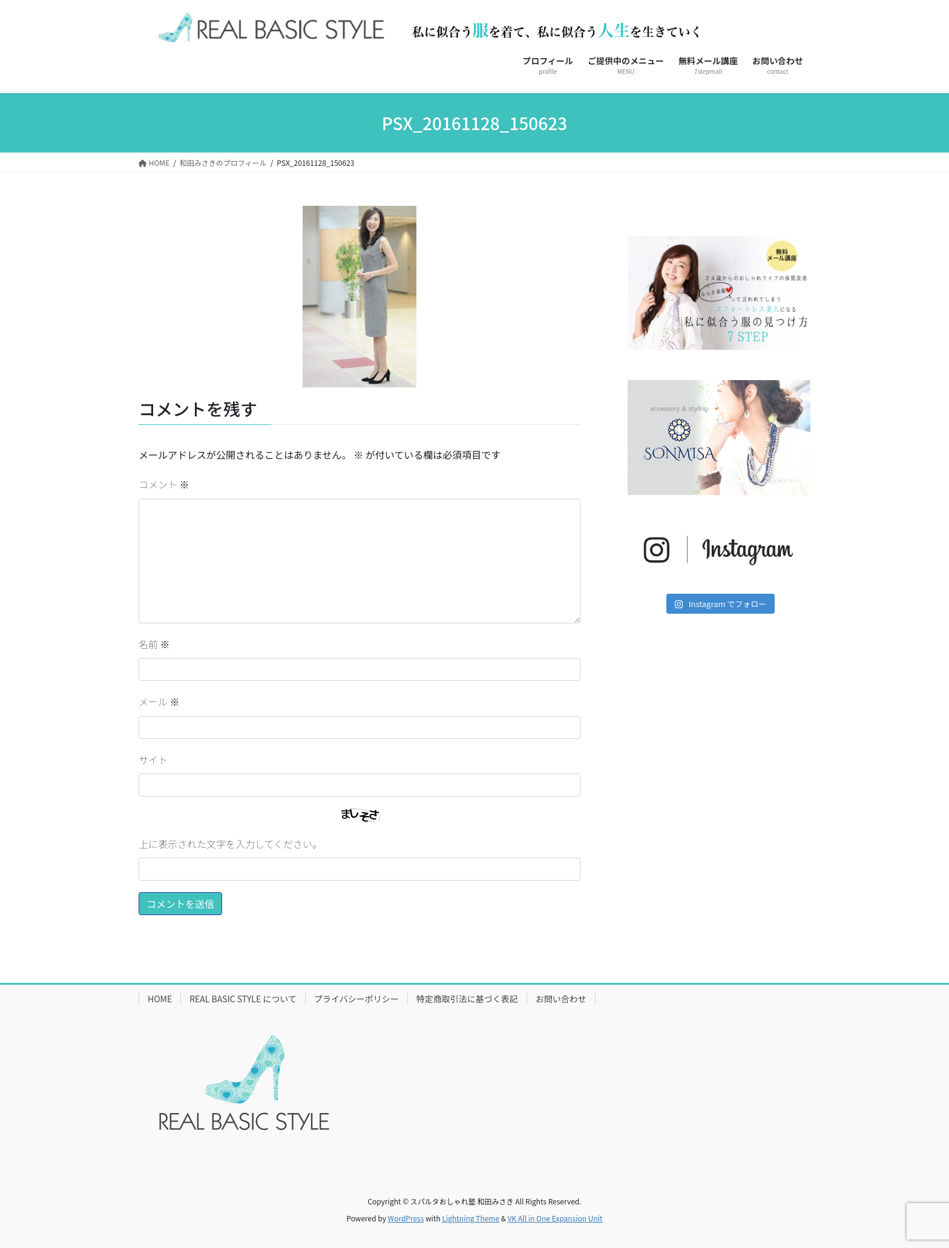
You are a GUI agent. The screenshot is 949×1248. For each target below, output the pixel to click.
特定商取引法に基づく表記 (467, 999)
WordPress (406, 1218)
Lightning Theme (470, 1218)
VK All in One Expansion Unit (555, 1218)
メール (159, 701)
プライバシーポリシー (356, 999)
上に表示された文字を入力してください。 (230, 843)
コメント (164, 484)
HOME (160, 999)
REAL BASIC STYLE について (243, 999)
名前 (154, 644)
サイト (153, 759)
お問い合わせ (561, 999)
